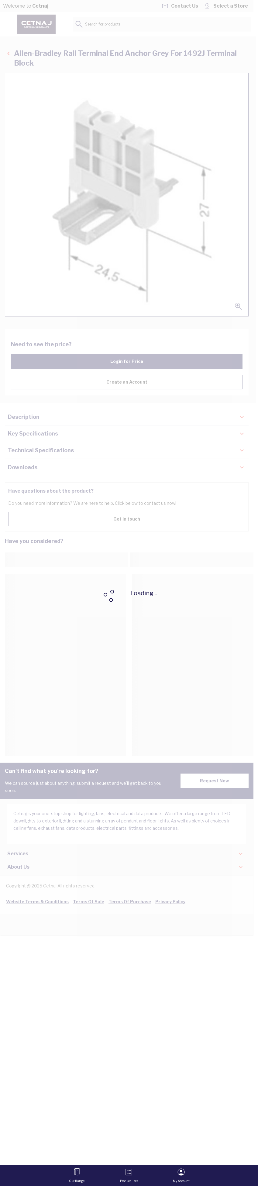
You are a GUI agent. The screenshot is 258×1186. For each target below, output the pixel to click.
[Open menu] (77, 1175)
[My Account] (181, 1175)
